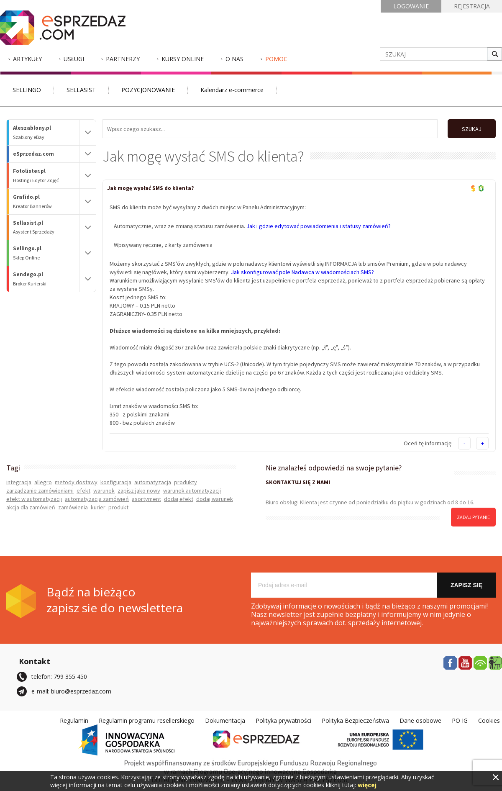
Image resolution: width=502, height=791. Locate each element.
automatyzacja (152, 482)
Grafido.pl (46, 201)
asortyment (146, 499)
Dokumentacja (225, 720)
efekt (83, 490)
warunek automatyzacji (192, 490)
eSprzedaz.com (33, 153)
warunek (104, 490)
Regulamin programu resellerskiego (147, 720)
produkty (185, 482)
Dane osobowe (420, 720)
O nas (234, 59)
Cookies (489, 720)
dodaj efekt (178, 499)
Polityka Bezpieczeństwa (355, 720)
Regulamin (74, 720)
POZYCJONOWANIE (148, 90)
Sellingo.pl (46, 253)
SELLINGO (27, 90)
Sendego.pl (46, 279)
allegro (43, 482)
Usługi (74, 59)
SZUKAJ (472, 129)
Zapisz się (466, 585)
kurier (98, 507)
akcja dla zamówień (30, 507)
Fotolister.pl (46, 175)
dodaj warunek (214, 499)
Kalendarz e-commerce (232, 90)
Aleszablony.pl (46, 132)
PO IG (460, 720)
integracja (18, 482)
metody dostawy (76, 482)
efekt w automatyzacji (34, 499)
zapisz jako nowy (139, 490)
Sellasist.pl (46, 227)
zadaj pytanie (473, 517)
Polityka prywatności (283, 720)
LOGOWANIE (411, 6)
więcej (367, 785)
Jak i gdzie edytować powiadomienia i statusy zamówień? (318, 226)
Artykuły (27, 59)
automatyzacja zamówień (97, 499)
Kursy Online (182, 59)
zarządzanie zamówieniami (40, 490)
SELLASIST (81, 90)
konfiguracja (115, 482)
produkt (118, 507)
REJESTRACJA (472, 6)
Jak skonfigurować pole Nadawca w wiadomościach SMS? (302, 272)
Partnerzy (123, 59)
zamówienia (73, 507)
